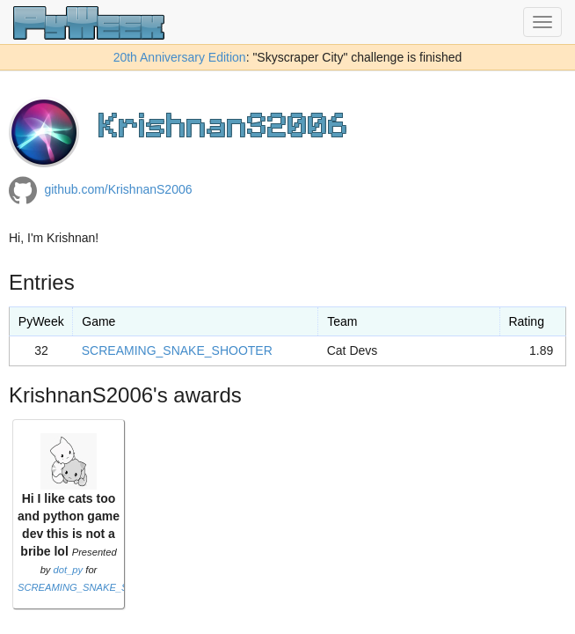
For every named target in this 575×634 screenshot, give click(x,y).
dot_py (69, 569)
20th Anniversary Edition (179, 57)
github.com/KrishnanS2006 (118, 189)
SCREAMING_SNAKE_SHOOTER (177, 350)
